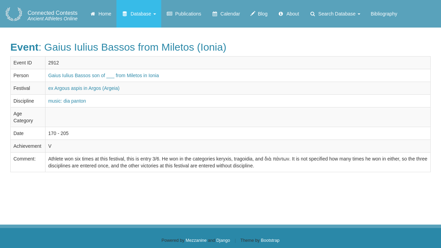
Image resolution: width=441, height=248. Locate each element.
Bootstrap (270, 240)
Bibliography (384, 14)
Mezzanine (196, 240)
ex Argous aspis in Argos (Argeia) (84, 88)
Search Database (334, 14)
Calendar (226, 14)
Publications (183, 14)
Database (139, 14)
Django (223, 240)
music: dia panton (67, 101)
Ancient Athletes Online (53, 15)
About (288, 14)
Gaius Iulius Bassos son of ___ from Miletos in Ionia (103, 75)
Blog (259, 14)
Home (100, 14)
